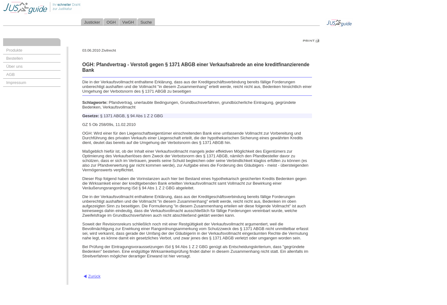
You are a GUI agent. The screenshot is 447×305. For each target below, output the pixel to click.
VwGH (128, 22)
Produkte (14, 50)
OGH (111, 22)
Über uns (14, 66)
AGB (10, 74)
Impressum (16, 82)
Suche (146, 22)
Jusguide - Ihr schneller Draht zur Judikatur (62, 7)
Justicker (92, 22)
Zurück (94, 276)
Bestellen (14, 58)
